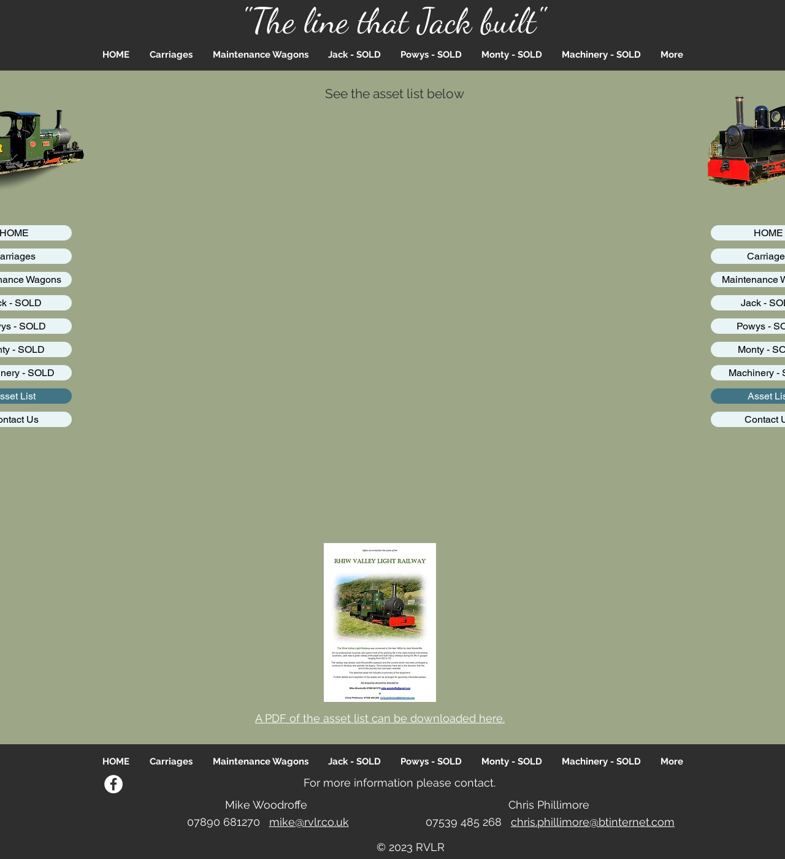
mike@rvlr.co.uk (309, 821)
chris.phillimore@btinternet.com (593, 821)
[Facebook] (113, 784)
